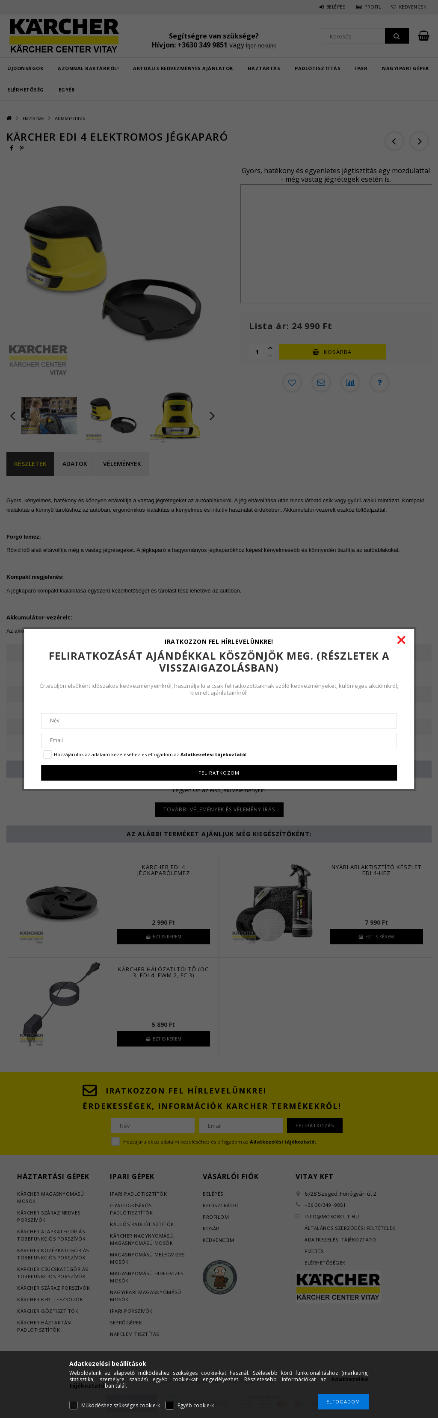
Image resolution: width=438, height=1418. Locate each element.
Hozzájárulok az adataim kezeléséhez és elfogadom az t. (151, 754)
